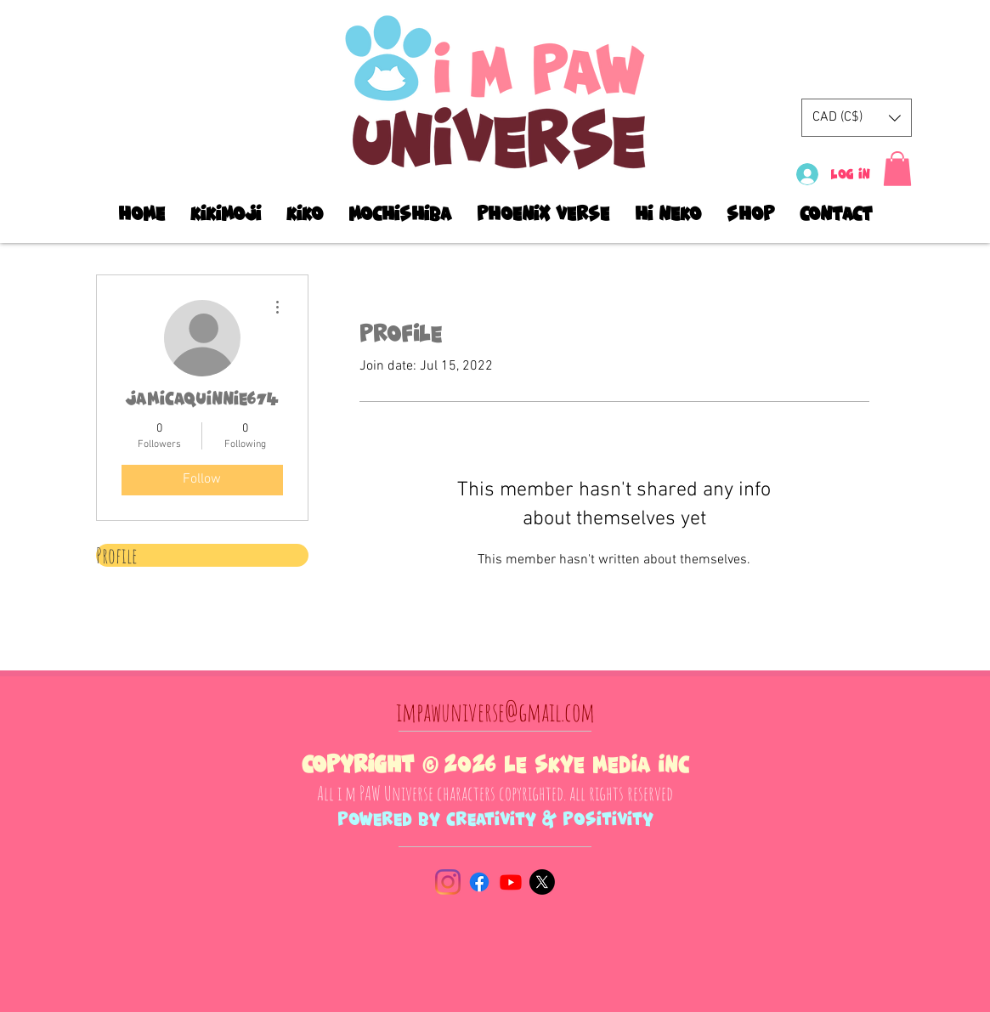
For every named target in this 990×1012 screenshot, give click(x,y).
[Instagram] (448, 882)
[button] (856, 118)
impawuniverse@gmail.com (495, 711)
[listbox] (856, 118)
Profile (116, 555)
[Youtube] (510, 882)
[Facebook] (479, 882)
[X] (542, 882)
